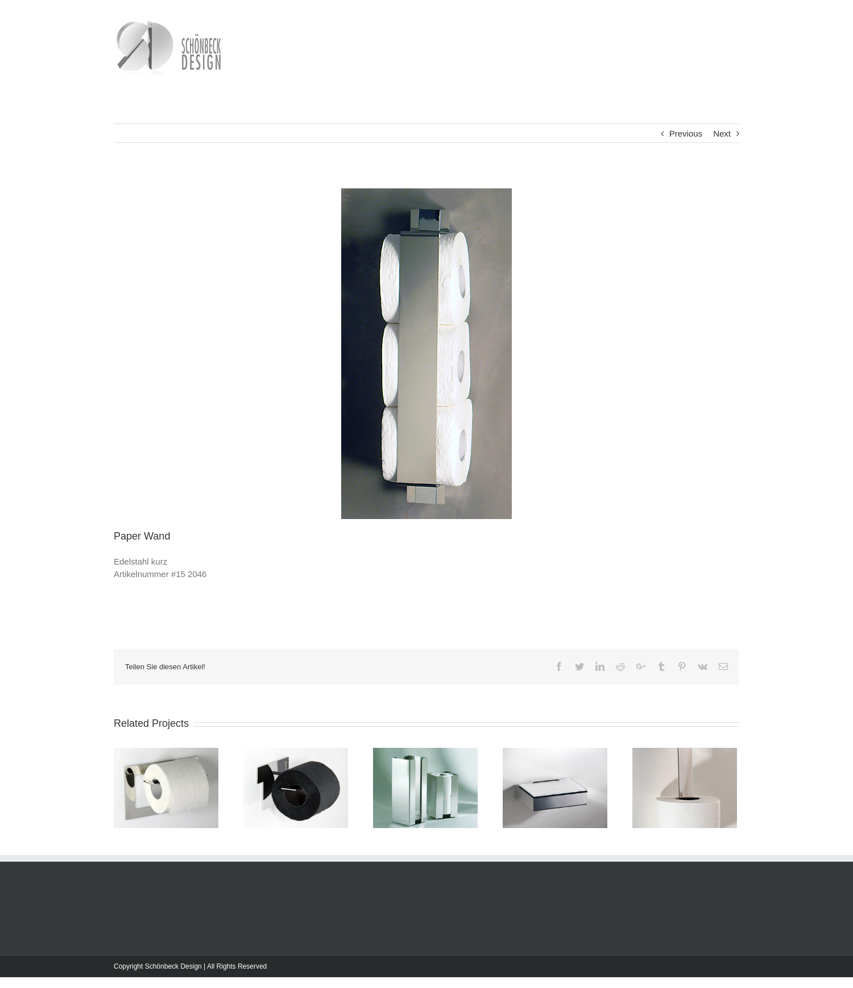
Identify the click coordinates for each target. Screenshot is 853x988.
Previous (685, 133)
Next (722, 133)
